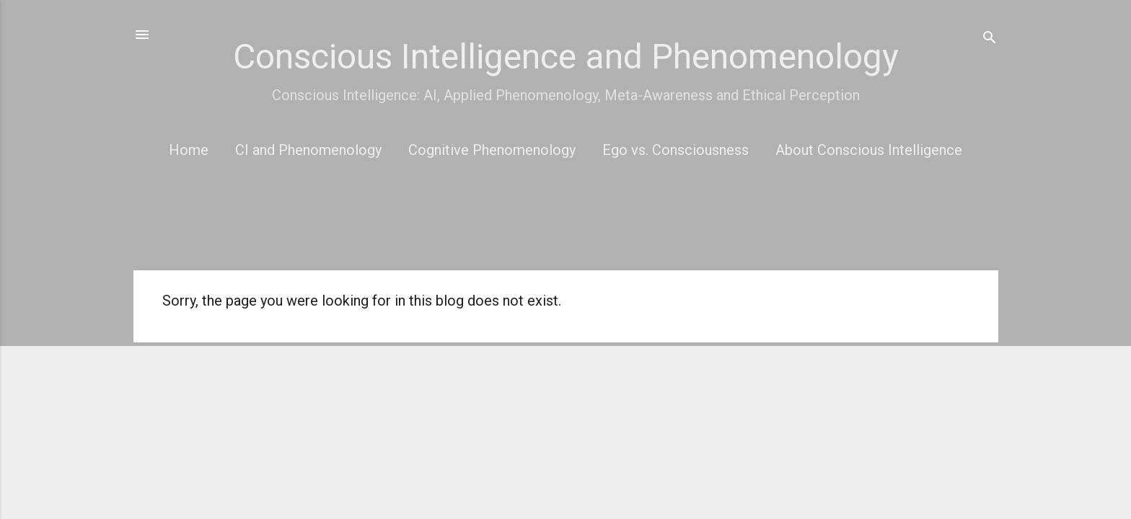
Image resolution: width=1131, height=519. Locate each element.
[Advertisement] (566, 222)
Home (188, 150)
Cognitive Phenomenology (492, 150)
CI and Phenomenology (308, 150)
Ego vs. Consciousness (675, 150)
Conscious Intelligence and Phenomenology (566, 56)
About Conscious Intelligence (868, 150)
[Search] (989, 39)
